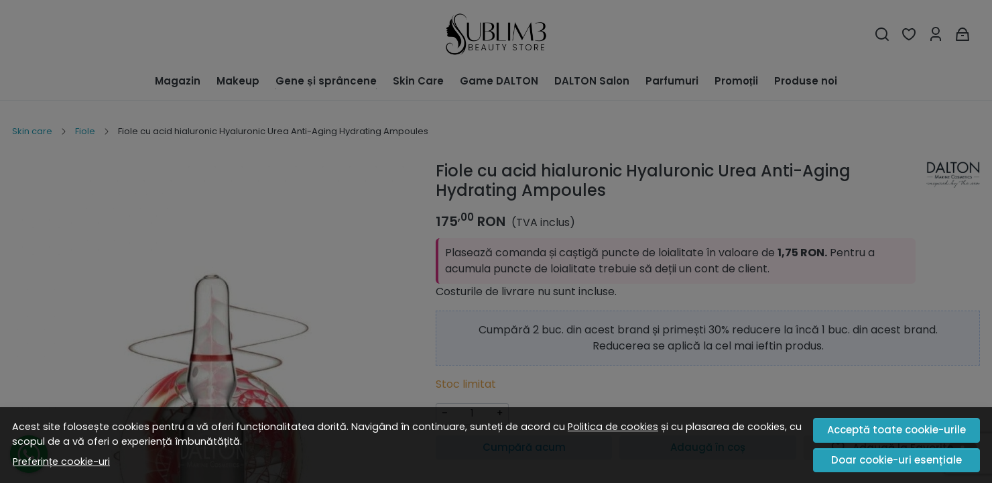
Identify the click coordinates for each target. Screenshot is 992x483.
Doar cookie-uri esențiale (896, 460)
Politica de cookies (613, 426)
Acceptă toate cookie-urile (896, 430)
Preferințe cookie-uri (61, 461)
